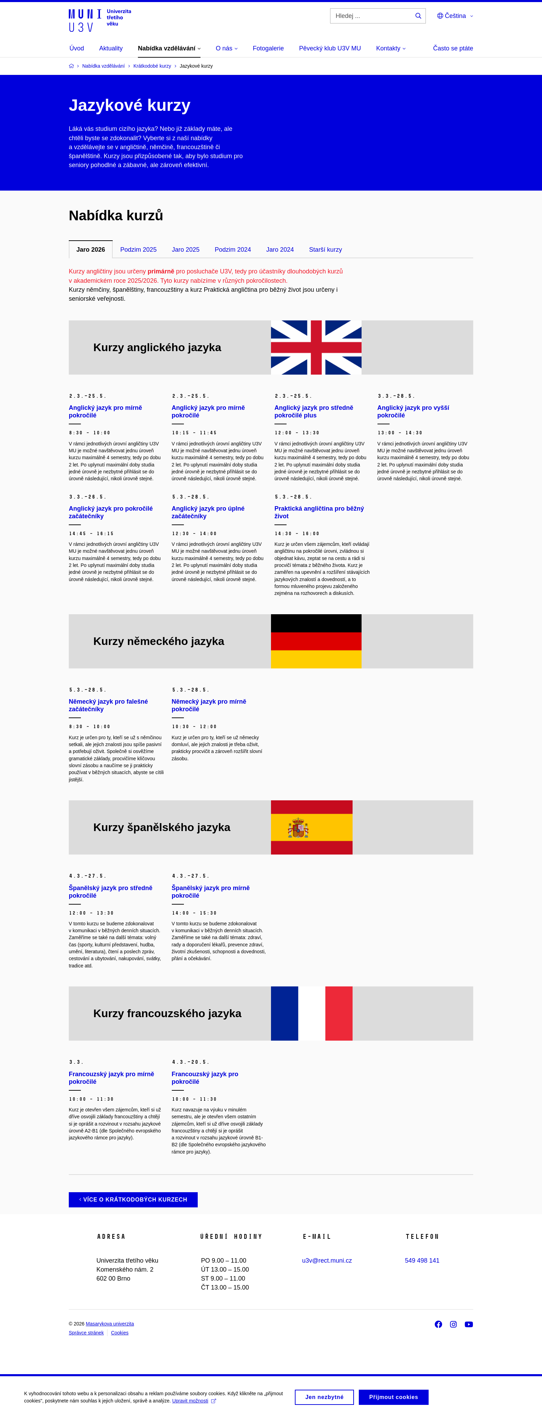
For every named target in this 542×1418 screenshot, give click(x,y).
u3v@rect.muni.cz (327, 1260)
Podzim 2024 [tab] (233, 249)
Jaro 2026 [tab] (90, 249)
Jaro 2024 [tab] (280, 249)
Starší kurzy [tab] (325, 249)
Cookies (120, 1332)
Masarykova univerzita (110, 1324)
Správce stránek (86, 1332)
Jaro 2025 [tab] (185, 249)
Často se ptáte (453, 48)
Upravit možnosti (194, 1401)
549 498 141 (422, 1260)
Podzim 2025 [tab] (138, 249)
